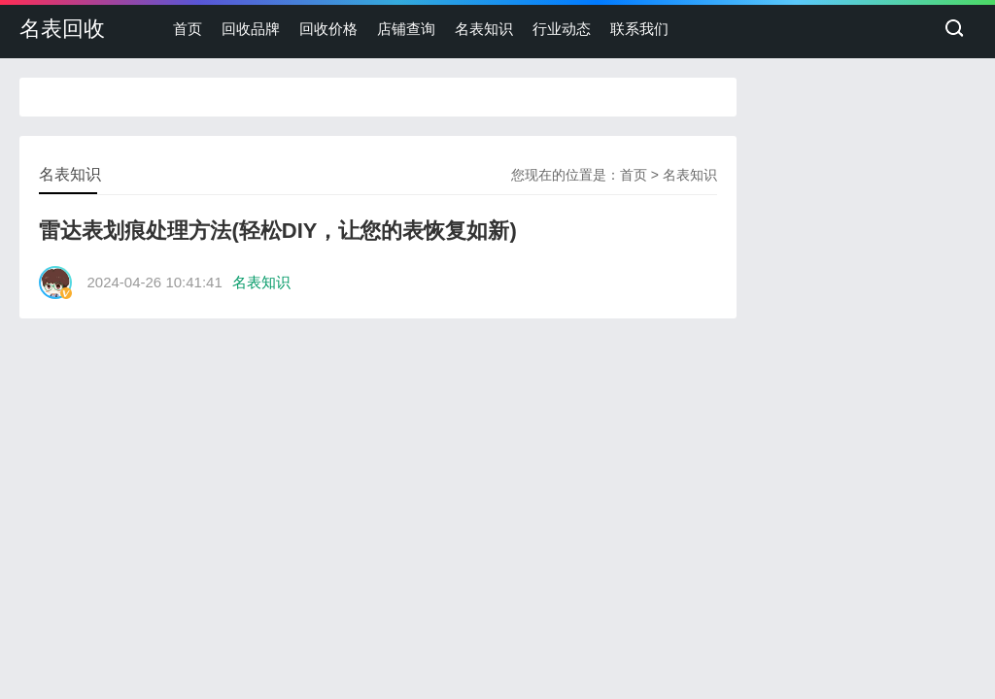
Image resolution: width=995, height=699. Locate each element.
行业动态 (561, 28)
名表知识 (484, 28)
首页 (187, 28)
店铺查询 (406, 28)
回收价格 (328, 28)
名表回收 (62, 29)
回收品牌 (251, 28)
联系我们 (639, 28)
